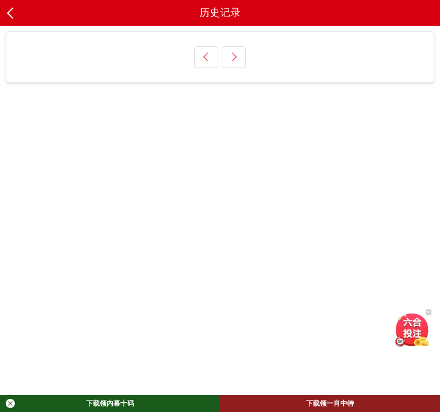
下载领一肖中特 (330, 403)
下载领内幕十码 (70, 403)
